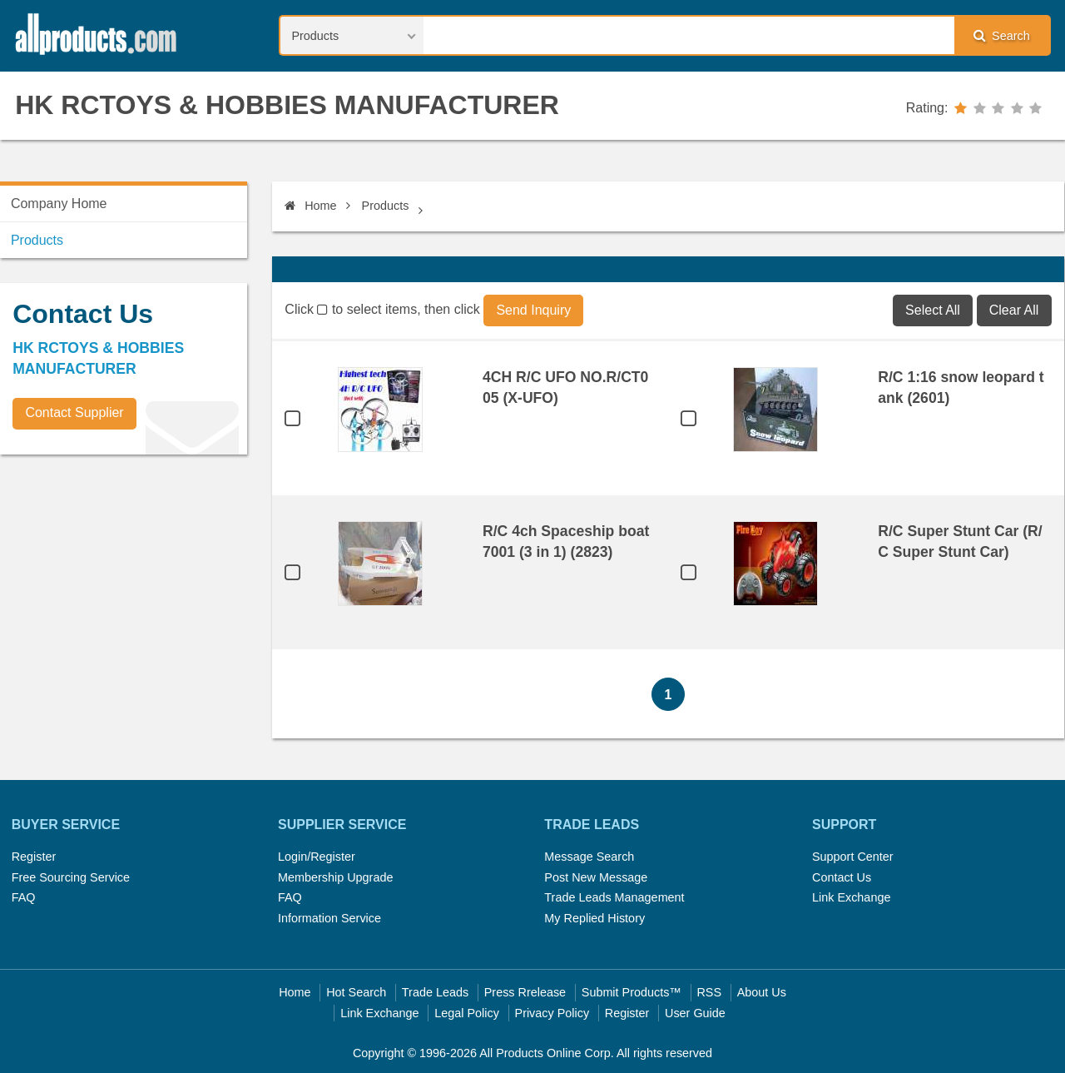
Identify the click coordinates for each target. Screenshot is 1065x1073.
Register (34, 856)
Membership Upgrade (335, 877)
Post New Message (595, 877)
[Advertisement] (125, 583)
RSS (708, 992)
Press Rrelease (525, 992)
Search (1001, 35)
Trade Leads (435, 992)
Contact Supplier (74, 412)
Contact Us (841, 877)
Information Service (329, 918)
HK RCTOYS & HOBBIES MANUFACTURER (287, 105)
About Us (761, 992)
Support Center (853, 856)
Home (310, 205)
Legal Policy (466, 1013)
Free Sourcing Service (71, 877)
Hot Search (356, 992)
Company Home (59, 203)
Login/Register (316, 856)
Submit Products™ (631, 992)
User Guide (695, 1013)
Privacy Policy (552, 1013)
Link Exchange (851, 897)
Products (385, 205)
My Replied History (594, 918)
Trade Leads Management (614, 897)
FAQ (24, 897)
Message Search (589, 856)
